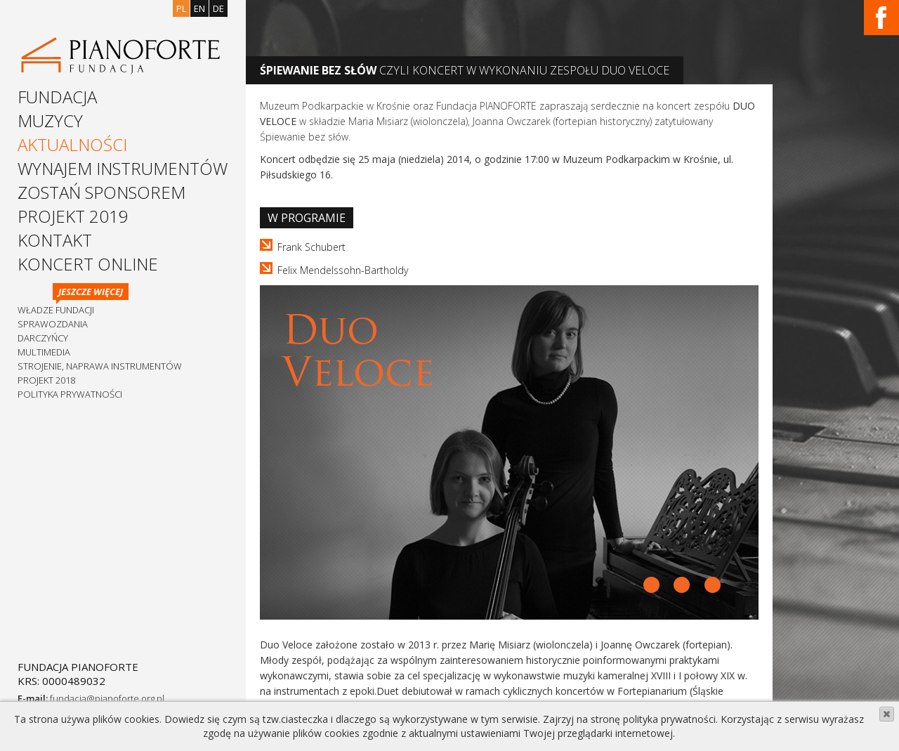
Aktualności (72, 144)
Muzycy (50, 120)
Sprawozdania (53, 324)
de (218, 8)
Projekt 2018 (46, 380)
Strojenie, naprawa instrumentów (100, 366)
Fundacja (57, 96)
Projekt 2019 (73, 216)
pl (181, 8)
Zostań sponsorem (101, 192)
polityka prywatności (669, 719)
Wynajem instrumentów (123, 168)
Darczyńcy (43, 338)
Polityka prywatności (70, 394)
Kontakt (55, 240)
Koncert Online (88, 263)
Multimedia (44, 352)
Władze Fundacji (56, 309)
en (199, 8)
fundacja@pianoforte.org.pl (107, 698)
